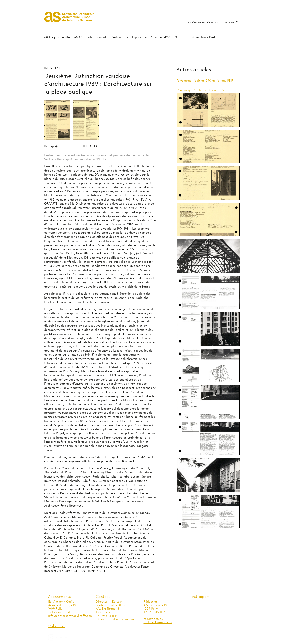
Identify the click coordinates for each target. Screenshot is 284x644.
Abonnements (98, 37)
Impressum (139, 37)
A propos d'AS (160, 37)
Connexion (198, 21)
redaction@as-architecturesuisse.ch (158, 620)
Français (231, 22)
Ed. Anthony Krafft (204, 37)
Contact (181, 37)
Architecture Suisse (69, 19)
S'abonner (213, 21)
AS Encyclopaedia (57, 37)
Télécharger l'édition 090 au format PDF (205, 80)
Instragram (200, 596)
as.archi (62, 637)
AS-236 (79, 37)
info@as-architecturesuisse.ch (116, 619)
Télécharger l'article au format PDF (201, 90)
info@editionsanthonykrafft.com (70, 616)
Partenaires (120, 37)
